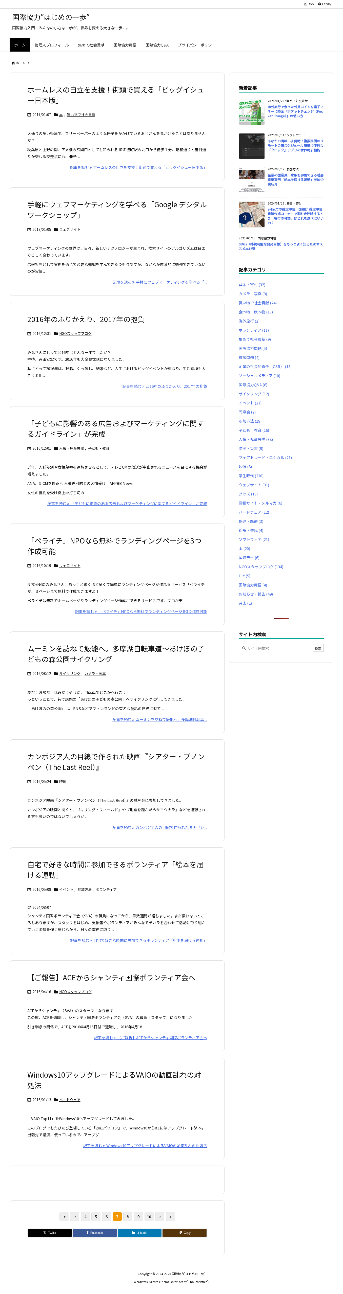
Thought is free (197, 1282)
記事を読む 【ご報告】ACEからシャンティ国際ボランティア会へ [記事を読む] (150, 1037)
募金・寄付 (252, 284)
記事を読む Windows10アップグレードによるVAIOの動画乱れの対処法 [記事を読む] (145, 1145)
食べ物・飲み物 (256, 311)
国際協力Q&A (253, 384)
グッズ (248, 493)
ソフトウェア (254, 539)
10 (149, 1216)
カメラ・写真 (95, 673)
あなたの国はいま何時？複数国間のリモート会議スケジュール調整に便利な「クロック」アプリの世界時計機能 (296, 145)
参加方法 (84, 889)
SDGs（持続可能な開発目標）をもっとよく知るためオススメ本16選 (281, 246)
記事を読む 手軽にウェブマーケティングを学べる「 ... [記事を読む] (160, 282)
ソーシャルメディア (259, 375)
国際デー (249, 557)
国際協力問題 (253, 348)
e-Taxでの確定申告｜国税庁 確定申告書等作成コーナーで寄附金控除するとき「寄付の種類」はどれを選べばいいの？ (296, 216)
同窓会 (247, 412)
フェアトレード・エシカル (265, 457)
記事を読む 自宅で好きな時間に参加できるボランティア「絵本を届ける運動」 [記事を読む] (138, 940)
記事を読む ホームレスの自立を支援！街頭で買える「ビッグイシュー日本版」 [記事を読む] (138, 167)
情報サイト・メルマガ (260, 503)
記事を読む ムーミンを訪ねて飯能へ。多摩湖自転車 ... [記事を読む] (159, 719)
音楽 (245, 603)
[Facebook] (95, 1233)
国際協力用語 (253, 584)
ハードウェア (69, 1099)
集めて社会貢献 (255, 339)
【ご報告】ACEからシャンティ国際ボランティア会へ (111, 977)
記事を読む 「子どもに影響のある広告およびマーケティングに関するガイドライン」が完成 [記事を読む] (127, 503)
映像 (62, 781)
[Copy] (185, 1233)
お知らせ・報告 (256, 594)
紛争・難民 (251, 530)
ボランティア (106, 889)
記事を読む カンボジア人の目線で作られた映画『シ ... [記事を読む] (159, 827)
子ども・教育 (98, 448)
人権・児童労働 (71, 448)
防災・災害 (251, 448)
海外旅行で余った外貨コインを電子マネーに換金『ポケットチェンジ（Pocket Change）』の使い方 (296, 111)
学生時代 (251, 475)
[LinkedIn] (140, 1233)
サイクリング (69, 673)
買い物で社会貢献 (81, 114)
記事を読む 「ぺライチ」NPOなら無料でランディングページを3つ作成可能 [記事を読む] (141, 611)
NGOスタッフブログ (75, 333)
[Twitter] (50, 1233)
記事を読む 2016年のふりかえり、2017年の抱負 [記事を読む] (164, 386)
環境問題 (249, 357)
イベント (66, 889)
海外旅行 (249, 321)
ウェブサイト (69, 229)
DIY (244, 575)
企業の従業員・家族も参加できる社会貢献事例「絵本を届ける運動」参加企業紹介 (296, 180)
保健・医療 (251, 521)
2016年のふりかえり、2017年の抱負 (86, 319)
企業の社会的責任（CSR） (265, 366)
